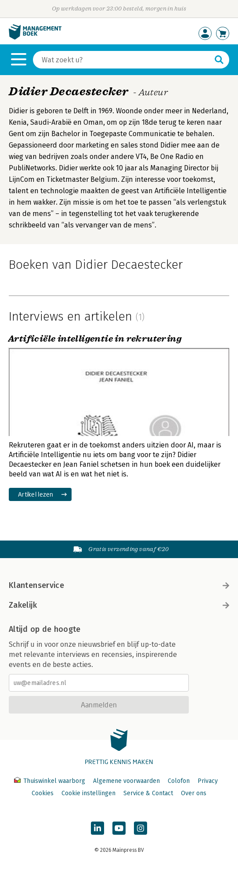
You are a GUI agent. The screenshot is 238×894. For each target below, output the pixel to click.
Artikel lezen (36, 494)
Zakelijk (119, 605)
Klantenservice (119, 585)
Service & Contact (148, 793)
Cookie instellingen (88, 793)
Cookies (43, 793)
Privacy (208, 781)
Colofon (179, 781)
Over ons (193, 793)
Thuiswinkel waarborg (50, 781)
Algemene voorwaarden (126, 781)
